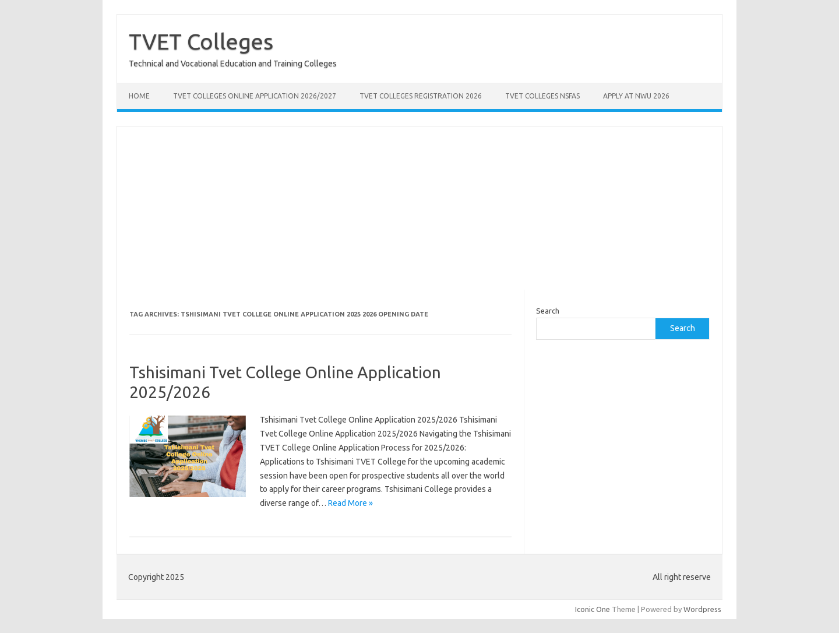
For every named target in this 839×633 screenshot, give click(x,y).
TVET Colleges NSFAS (542, 96)
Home (139, 96)
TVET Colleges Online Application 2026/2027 (254, 96)
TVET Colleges (201, 41)
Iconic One (592, 609)
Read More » (350, 503)
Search (547, 311)
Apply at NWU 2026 (636, 96)
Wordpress (702, 609)
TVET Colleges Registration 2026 (420, 96)
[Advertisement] (419, 208)
